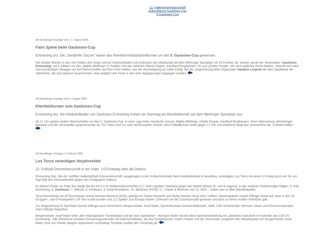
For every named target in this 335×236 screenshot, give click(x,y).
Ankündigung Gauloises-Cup (167, 11)
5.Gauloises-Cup (167, 14)
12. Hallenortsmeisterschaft (167, 7)
